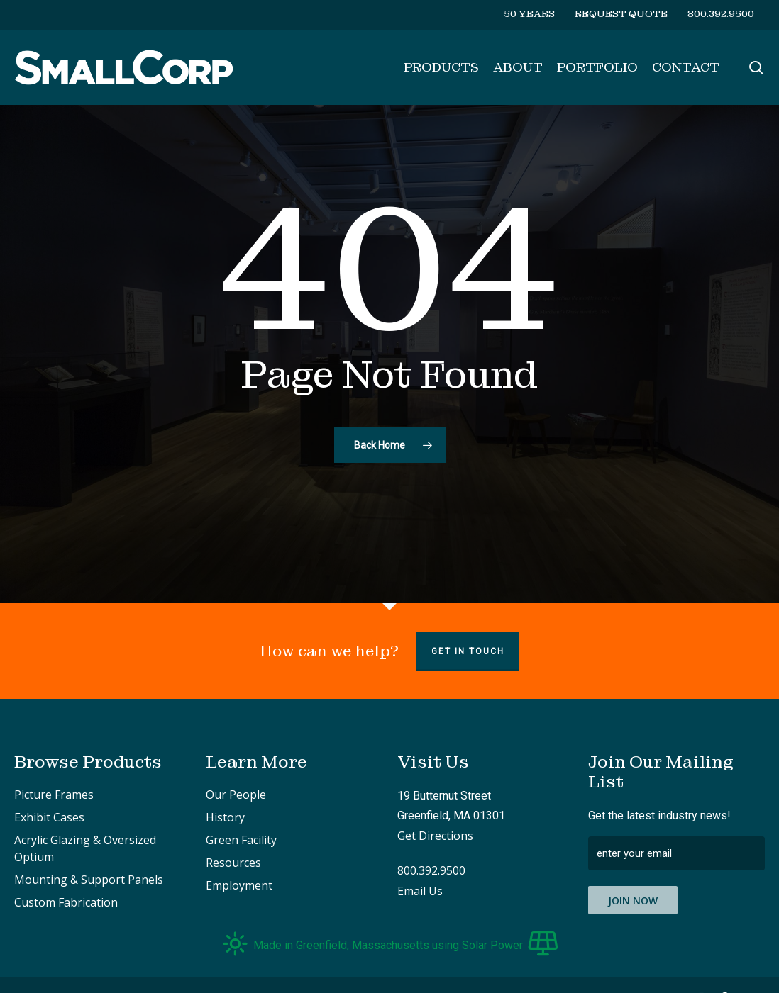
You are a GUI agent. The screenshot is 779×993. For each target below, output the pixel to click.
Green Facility (241, 840)
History (225, 817)
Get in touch (467, 651)
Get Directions (435, 835)
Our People (236, 794)
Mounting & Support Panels (88, 879)
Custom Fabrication (66, 902)
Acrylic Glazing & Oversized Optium (85, 848)
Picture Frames (54, 794)
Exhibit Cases (49, 817)
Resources (233, 862)
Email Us (420, 891)
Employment (239, 885)
